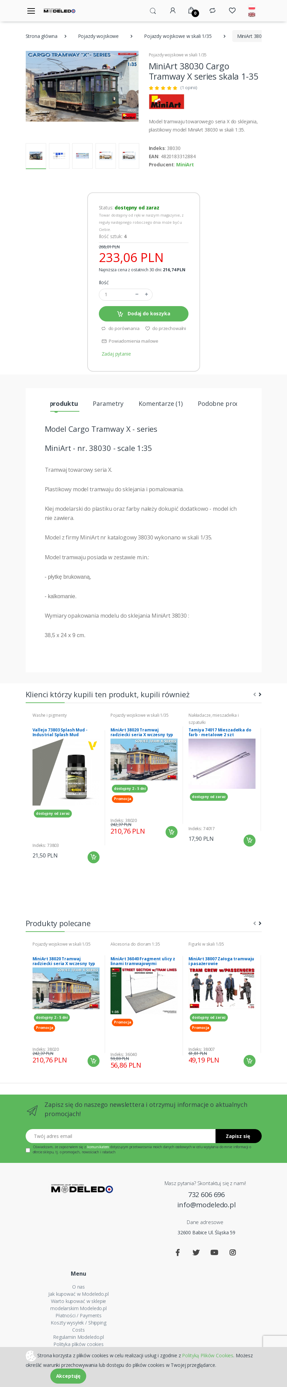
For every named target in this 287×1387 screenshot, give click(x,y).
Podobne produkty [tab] (225, 403)
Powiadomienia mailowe (130, 341)
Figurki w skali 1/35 (206, 944)
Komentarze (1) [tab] (161, 403)
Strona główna (41, 36)
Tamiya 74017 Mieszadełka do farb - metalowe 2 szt (219, 732)
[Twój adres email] (121, 1136)
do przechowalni (165, 328)
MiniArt (185, 164)
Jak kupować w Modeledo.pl (78, 1294)
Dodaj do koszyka (143, 313)
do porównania (120, 328)
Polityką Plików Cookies (207, 1355)
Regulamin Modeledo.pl (78, 1337)
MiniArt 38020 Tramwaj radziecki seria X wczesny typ (141, 732)
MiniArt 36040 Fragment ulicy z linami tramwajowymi (142, 961)
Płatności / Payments (78, 1315)
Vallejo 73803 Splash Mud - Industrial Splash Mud (60, 732)
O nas (78, 1286)
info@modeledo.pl (206, 1204)
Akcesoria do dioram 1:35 (135, 944)
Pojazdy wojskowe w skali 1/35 (178, 36)
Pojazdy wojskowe (98, 36)
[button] (153, 10)
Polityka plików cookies (78, 1344)
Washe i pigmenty (49, 715)
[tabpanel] (66, 788)
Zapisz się (238, 1136)
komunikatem (98, 1146)
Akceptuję (68, 1376)
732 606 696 (206, 1194)
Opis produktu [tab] (56, 403)
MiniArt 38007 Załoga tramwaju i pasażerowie (221, 961)
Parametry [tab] (108, 403)
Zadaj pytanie (116, 354)
